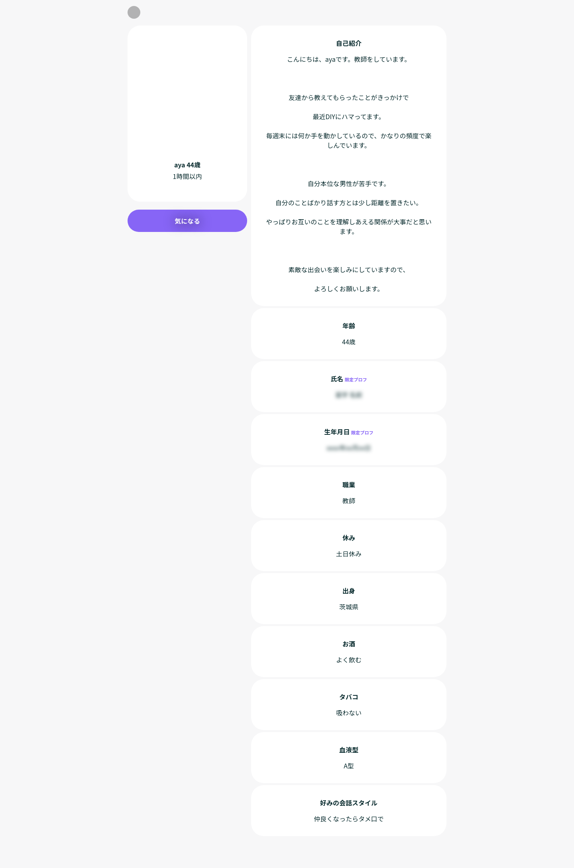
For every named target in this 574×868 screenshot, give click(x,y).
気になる (187, 221)
